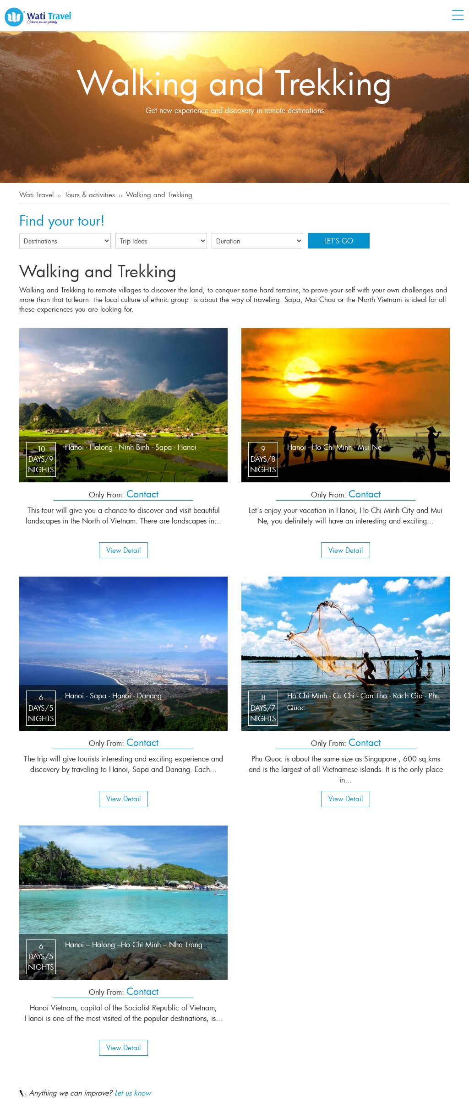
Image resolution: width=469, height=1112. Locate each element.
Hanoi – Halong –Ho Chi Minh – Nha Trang (133, 944)
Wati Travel (36, 194)
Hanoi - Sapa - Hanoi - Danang (113, 696)
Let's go (338, 240)
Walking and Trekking (159, 194)
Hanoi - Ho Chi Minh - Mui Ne (334, 447)
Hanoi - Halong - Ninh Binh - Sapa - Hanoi (130, 447)
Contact (142, 493)
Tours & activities (90, 194)
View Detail (123, 550)
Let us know (133, 1093)
